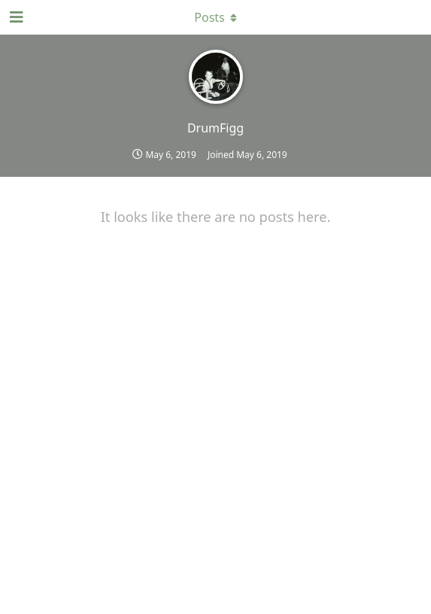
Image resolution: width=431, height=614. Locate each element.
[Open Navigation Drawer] (15, 17)
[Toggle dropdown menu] (216, 17)
